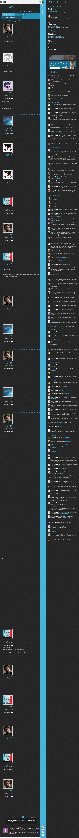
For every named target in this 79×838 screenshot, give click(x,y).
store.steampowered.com (57, 303)
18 (16, 11)
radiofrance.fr (67, 442)
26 (34, 11)
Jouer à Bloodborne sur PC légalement (57, 36)
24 (30, 11)
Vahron (53, 33)
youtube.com (63, 179)
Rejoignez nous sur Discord (44, 829)
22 (25, 11)
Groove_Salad (9, 154)
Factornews (8, 14)
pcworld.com (59, 365)
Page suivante (37, 11)
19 (18, 11)
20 (21, 11)
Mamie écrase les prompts (54, 26)
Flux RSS (44, 827)
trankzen (53, 8)
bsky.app (64, 236)
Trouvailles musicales (11, 17)
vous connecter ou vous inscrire (23, 823)
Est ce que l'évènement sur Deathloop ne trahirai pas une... (60, 20)
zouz (11, 207)
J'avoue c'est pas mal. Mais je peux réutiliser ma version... (59, 27)
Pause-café (20, 14)
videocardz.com (61, 110)
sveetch (53, 15)
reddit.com (59, 311)
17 (14, 11)
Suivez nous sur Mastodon (44, 832)
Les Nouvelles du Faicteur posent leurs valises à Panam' (60, 18)
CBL (52, 23)
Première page (10, 11)
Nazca (53, 40)
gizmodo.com (54, 375)
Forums (53, 31)
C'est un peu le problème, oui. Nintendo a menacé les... (59, 37)
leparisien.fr (61, 358)
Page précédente (12, 11)
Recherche (36, 2)
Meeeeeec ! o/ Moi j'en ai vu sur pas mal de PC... (58, 12)
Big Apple (10, 64)
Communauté (44, 411)
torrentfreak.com (68, 446)
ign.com (62, 425)
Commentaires (56, 6)
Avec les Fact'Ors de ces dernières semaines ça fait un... (59, 52)
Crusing (11, 127)
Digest (69, 2)
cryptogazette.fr (63, 370)
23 (28, 11)
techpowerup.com (64, 207)
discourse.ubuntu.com (65, 518)
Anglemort (54, 47)
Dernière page (39, 11)
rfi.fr (58, 389)
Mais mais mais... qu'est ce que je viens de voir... (58, 44)
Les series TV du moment (54, 43)
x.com (72, 314)
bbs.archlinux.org (63, 473)
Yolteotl (11, 92)
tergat (11, 35)
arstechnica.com (61, 427)
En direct (55, 2)
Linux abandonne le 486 (54, 11)
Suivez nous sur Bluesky (44, 835)
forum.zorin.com (68, 522)
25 (32, 11)
